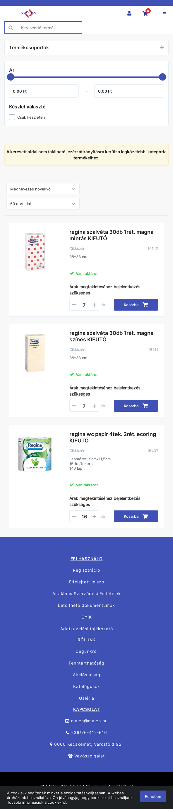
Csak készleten (31, 117)
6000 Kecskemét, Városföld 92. (86, 744)
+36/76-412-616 (86, 732)
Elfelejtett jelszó (86, 581)
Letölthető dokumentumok (86, 605)
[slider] (10, 77)
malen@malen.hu (86, 720)
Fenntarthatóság (87, 662)
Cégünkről (87, 651)
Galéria (86, 698)
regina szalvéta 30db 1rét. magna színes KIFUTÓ (111, 336)
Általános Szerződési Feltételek (86, 593)
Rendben (153, 796)
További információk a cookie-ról (36, 802)
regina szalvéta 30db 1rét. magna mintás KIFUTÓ (111, 235)
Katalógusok (86, 686)
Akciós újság (86, 674)
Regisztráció (86, 570)
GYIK (86, 616)
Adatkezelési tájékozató (86, 628)
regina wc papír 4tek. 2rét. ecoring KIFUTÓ (112, 437)
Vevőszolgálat (86, 755)
